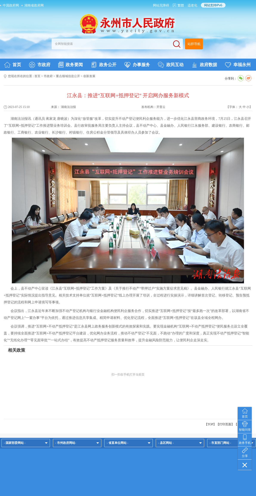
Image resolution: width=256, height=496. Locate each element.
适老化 (192, 5)
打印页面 (225, 424)
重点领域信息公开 (68, 76)
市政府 (39, 65)
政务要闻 (70, 64)
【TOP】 (210, 424)
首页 (12, 65)
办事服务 (137, 65)
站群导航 (194, 44)
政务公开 (103, 65)
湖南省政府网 (34, 5)
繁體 (180, 5)
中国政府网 (11, 5)
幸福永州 (238, 65)
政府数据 (204, 65)
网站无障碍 (161, 5)
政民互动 (171, 65)
